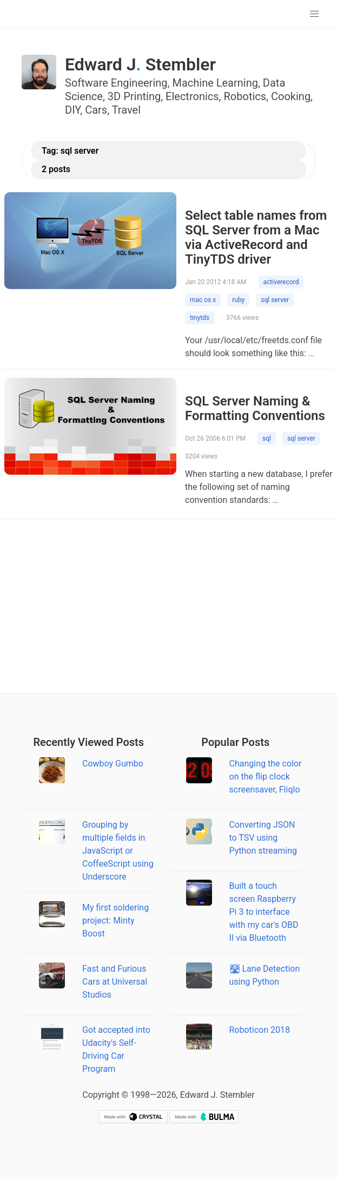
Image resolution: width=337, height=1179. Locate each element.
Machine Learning (215, 82)
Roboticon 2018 (259, 1030)
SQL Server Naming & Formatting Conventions (255, 408)
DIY (72, 109)
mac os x (203, 300)
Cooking (290, 96)
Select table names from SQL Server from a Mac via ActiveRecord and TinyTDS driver (256, 237)
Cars (96, 109)
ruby (238, 300)
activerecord (281, 282)
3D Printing (134, 96)
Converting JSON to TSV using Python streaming (263, 838)
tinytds (199, 318)
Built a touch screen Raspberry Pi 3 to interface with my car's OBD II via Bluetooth (264, 912)
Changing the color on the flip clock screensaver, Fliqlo (265, 776)
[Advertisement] (168, 607)
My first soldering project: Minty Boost (115, 920)
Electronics (192, 96)
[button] (314, 14)
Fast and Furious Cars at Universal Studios (114, 982)
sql (266, 438)
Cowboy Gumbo (112, 763)
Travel (126, 109)
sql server (275, 300)
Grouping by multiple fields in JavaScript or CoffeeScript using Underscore (118, 851)
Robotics (245, 96)
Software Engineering (116, 82)
